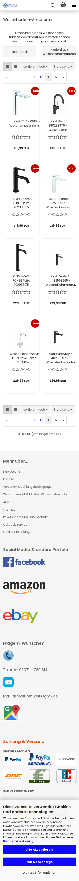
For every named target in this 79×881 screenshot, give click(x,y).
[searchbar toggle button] (52, 5)
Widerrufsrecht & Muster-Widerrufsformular (35, 494)
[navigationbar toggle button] (73, 5)
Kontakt (8, 479)
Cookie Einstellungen (18, 532)
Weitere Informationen (39, 873)
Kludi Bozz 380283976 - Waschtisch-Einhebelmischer (58, 125)
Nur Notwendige (39, 862)
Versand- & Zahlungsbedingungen (28, 487)
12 (56, 77)
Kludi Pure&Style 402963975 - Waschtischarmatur (60, 358)
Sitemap (9, 509)
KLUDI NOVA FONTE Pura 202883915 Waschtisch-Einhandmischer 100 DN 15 (21, 203)
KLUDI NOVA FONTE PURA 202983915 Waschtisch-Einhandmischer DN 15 (21, 280)
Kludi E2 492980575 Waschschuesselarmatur (27, 123)
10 (41, 77)
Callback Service (15, 525)
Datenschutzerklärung (18, 841)
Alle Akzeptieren (39, 849)
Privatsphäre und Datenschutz (25, 517)
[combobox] (35, 66)
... (19, 77)
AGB (6, 502)
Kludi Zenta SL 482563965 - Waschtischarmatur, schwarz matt (61, 280)
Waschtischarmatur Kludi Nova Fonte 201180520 (24, 358)
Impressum (11, 472)
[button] (7, 66)
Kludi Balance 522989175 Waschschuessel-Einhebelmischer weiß (59, 203)
